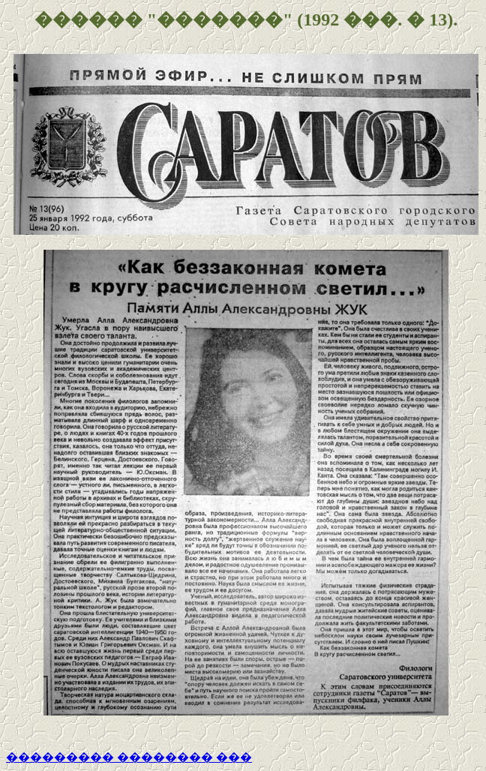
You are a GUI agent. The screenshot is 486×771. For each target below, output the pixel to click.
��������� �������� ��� (129, 757)
